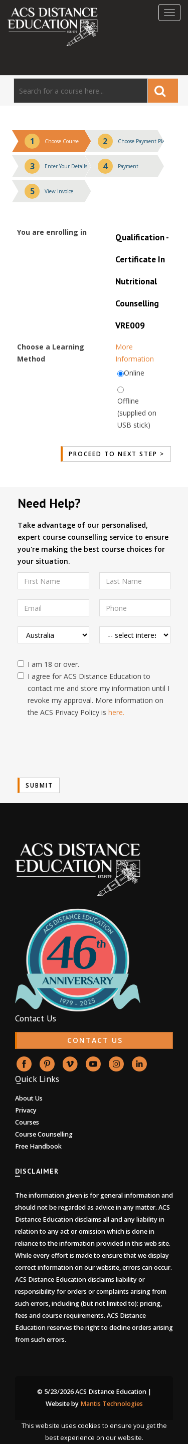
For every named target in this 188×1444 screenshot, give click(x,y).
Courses (27, 1122)
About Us (29, 1098)
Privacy (26, 1110)
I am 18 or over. (48, 664)
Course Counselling (44, 1134)
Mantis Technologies (111, 1403)
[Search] (81, 90)
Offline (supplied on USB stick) (136, 413)
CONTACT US (95, 1040)
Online (134, 373)
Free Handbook (38, 1146)
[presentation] (94, 748)
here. (116, 712)
